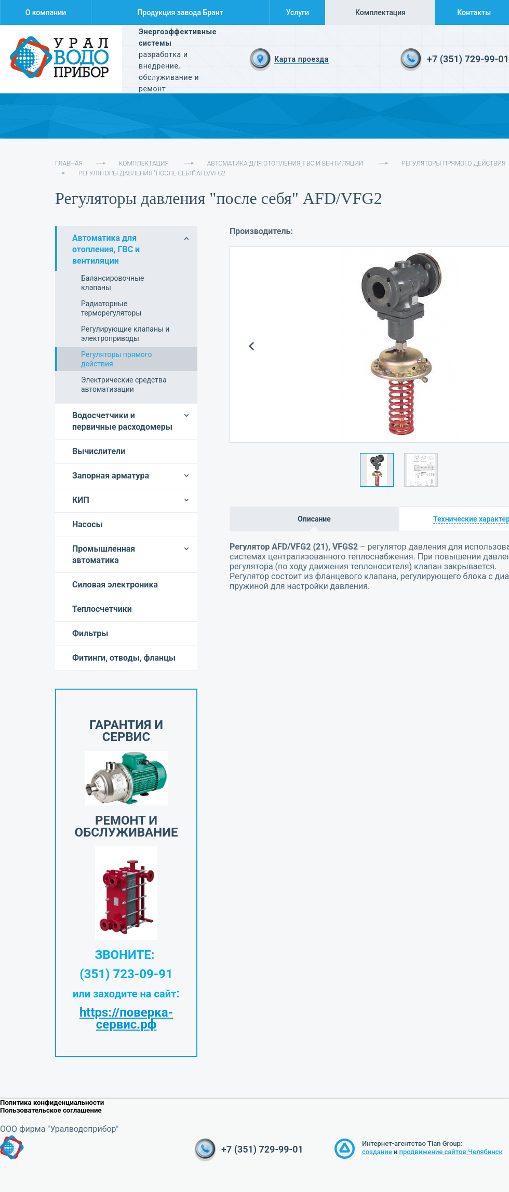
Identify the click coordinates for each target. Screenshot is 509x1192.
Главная (69, 163)
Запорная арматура (110, 476)
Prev (251, 346)
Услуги (297, 12)
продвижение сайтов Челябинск (451, 1152)
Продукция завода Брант (180, 12)
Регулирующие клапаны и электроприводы (125, 333)
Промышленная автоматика (103, 554)
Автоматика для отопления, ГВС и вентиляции (285, 163)
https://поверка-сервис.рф (126, 1018)
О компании (45, 12)
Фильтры (90, 633)
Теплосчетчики (102, 609)
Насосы (87, 524)
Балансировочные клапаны (112, 283)
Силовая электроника (115, 585)
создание (377, 1152)
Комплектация (380, 12)
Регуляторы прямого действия (453, 163)
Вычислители (98, 451)
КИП (80, 500)
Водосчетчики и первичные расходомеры (122, 421)
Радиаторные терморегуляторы (111, 308)
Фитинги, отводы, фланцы (124, 658)
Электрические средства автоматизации (124, 384)
